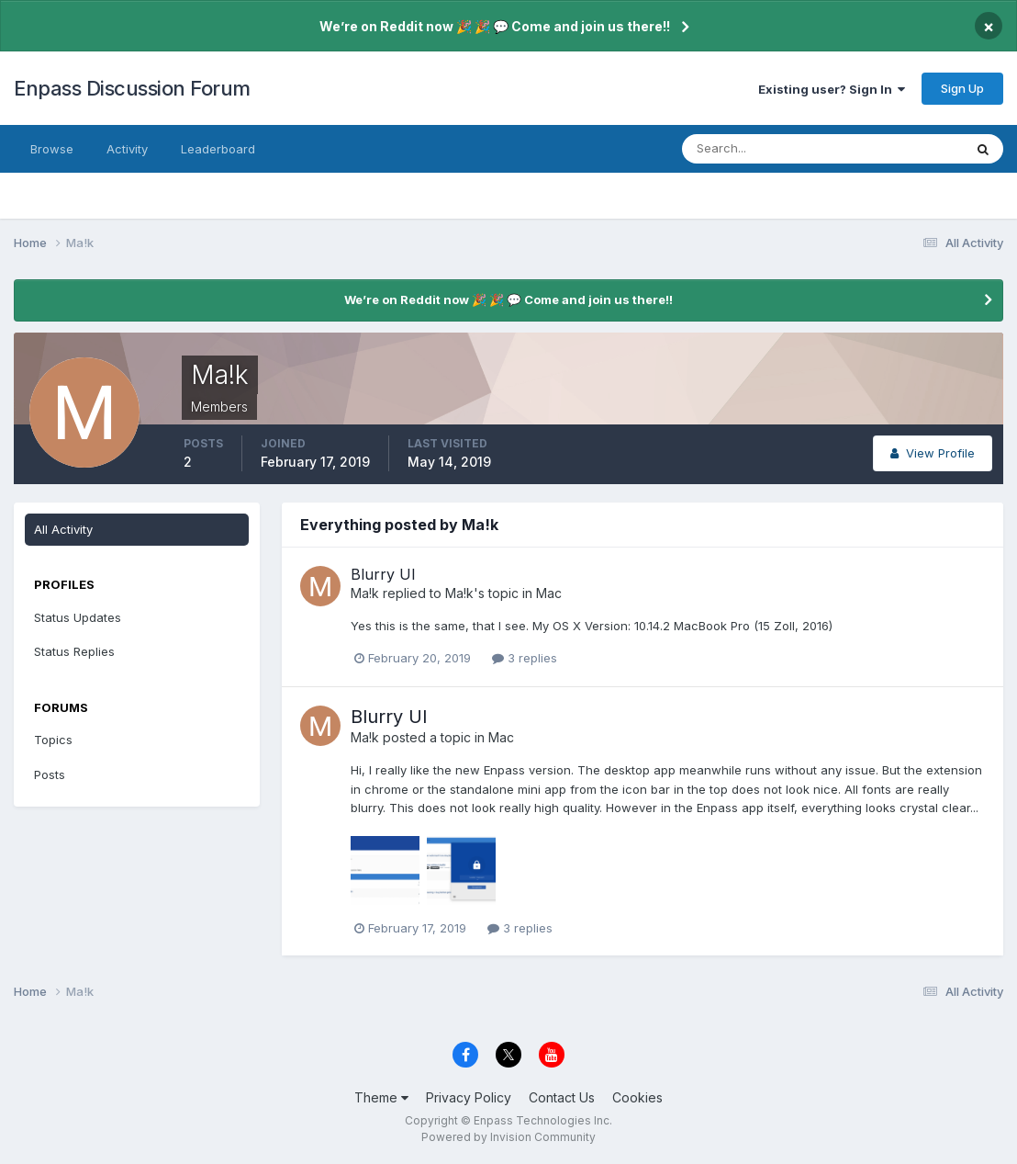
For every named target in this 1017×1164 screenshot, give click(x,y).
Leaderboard (218, 148)
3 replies (524, 657)
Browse (51, 148)
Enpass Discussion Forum (132, 88)
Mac (549, 593)
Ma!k (365, 593)
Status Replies (74, 651)
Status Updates (77, 617)
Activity (127, 148)
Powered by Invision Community (508, 1137)
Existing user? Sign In (831, 89)
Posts (49, 774)
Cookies (637, 1097)
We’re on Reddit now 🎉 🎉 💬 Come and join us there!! (494, 26)
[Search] (763, 149)
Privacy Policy (468, 1097)
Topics (53, 739)
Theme (381, 1097)
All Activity (63, 529)
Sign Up (962, 88)
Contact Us (562, 1097)
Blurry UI (383, 574)
